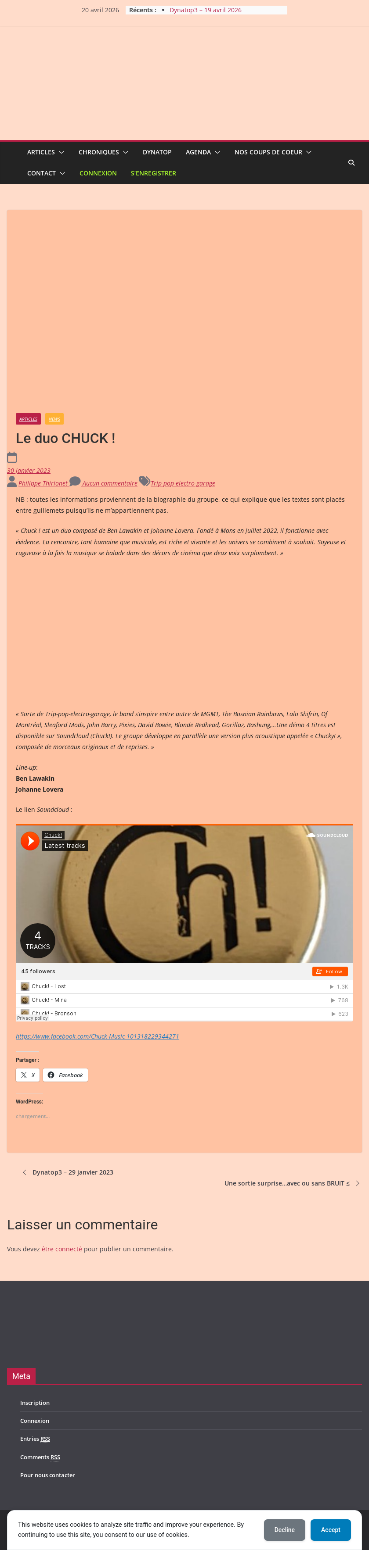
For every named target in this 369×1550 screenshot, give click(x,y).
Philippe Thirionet (43, 483)
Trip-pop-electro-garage (183, 483)
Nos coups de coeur (268, 152)
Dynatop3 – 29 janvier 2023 (66, 1172)
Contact (41, 173)
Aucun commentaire (103, 483)
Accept (330, 1529)
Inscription (35, 1403)
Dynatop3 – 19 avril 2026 (206, 10)
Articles (41, 152)
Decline (285, 1529)
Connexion (98, 173)
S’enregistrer (153, 173)
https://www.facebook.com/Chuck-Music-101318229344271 (97, 1036)
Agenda (198, 152)
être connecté (62, 1249)
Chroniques (99, 152)
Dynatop (157, 152)
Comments (40, 1457)
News (54, 419)
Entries (35, 1439)
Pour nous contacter (47, 1475)
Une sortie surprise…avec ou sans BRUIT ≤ (293, 1183)
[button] (60, 152)
